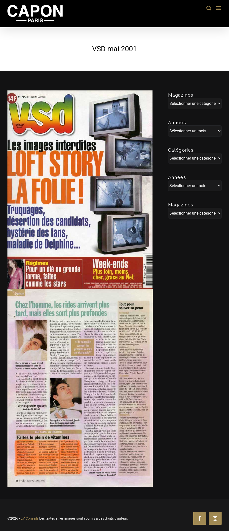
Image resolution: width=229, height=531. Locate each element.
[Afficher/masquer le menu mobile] (219, 8)
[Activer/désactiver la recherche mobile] (208, 8)
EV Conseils (29, 518)
